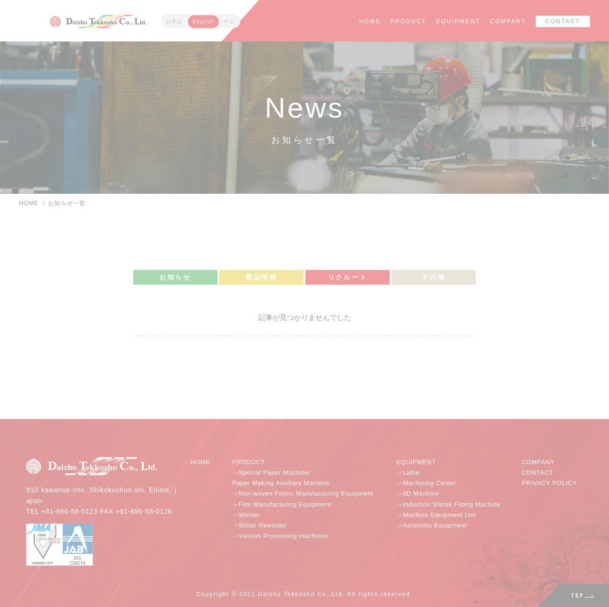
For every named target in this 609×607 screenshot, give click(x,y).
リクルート (348, 277)
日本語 (174, 21)
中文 (230, 21)
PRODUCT (408, 21)
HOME (370, 21)
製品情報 (261, 277)
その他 (433, 277)
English (203, 21)
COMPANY (508, 21)
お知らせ (175, 277)
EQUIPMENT (458, 21)
